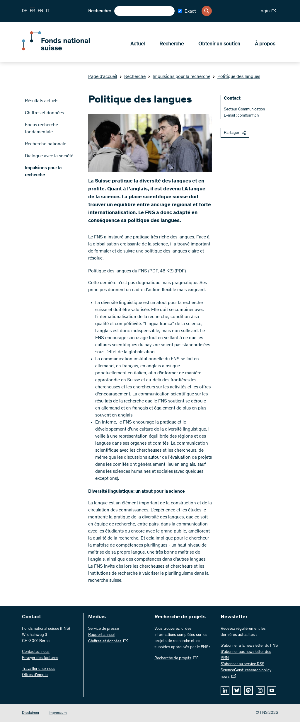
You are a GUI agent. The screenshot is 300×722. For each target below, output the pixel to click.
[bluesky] (236, 690)
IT (48, 11)
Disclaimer (30, 713)
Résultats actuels (41, 101)
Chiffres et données (44, 113)
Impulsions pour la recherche (179, 76)
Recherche (171, 44)
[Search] (207, 11)
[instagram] (260, 690)
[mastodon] (248, 690)
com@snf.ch (248, 116)
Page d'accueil (102, 76)
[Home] (64, 49)
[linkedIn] (225, 690)
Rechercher (99, 11)
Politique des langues (236, 76)
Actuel (137, 44)
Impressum (58, 713)
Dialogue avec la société (49, 156)
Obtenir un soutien (219, 44)
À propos (265, 44)
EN (40, 11)
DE (24, 11)
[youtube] (271, 690)
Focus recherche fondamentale (41, 128)
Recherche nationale (45, 144)
